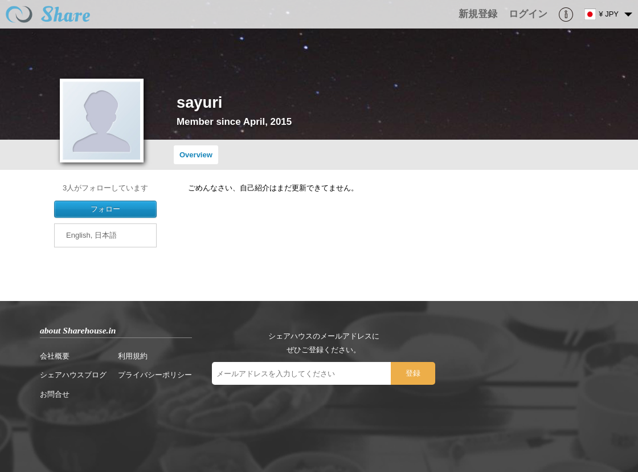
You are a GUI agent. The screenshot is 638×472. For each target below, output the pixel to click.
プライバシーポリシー (155, 375)
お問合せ (54, 394)
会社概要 (54, 356)
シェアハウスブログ (73, 375)
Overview (195, 154)
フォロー (105, 209)
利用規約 (133, 356)
